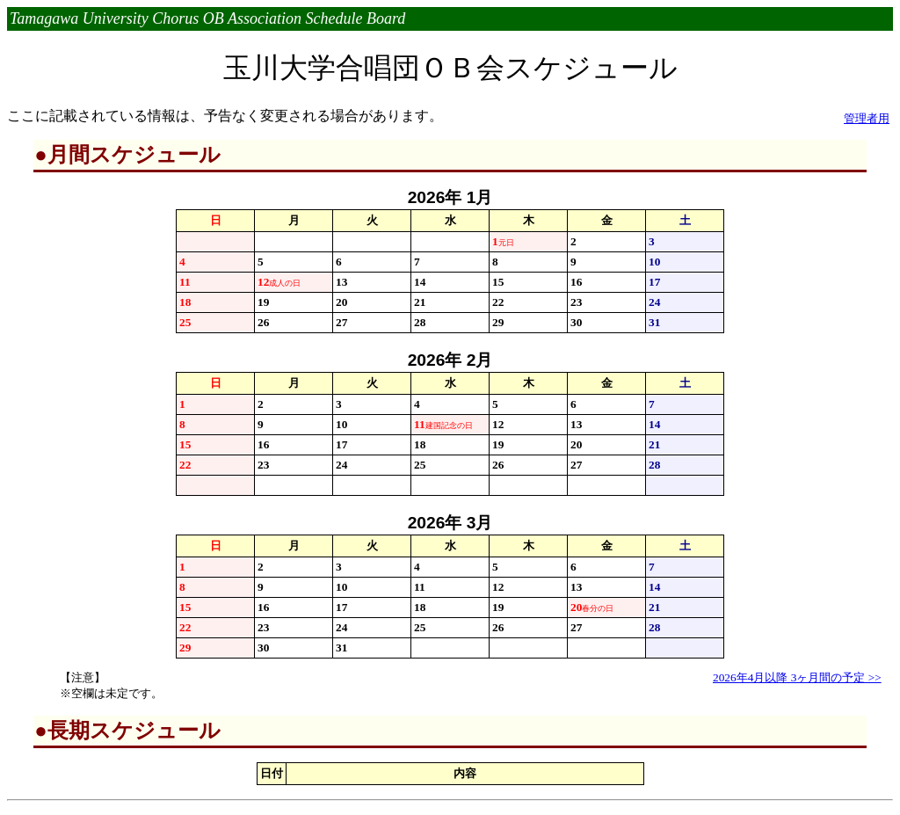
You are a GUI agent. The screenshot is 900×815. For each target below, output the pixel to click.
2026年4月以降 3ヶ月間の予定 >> (797, 677)
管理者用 (866, 118)
